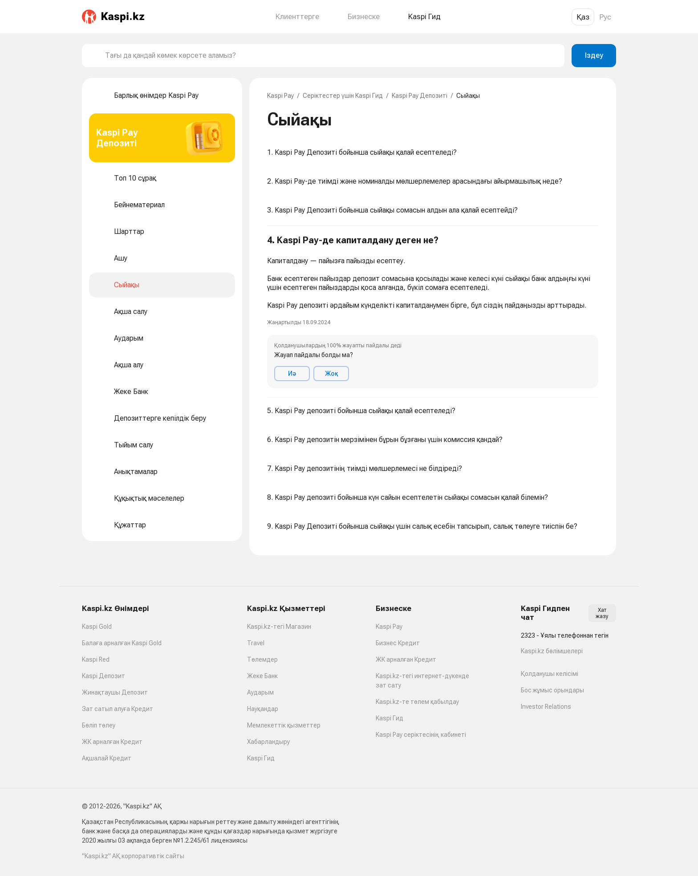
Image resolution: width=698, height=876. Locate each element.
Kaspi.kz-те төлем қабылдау (417, 701)
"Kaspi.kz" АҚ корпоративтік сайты (133, 856)
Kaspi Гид (261, 758)
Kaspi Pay (280, 95)
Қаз (582, 16)
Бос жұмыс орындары (552, 690)
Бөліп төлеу (98, 725)
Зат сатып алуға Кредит (117, 708)
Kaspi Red (96, 659)
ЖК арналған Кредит (112, 741)
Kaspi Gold (97, 626)
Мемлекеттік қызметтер (284, 725)
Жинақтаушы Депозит (115, 692)
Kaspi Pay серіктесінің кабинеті (421, 734)
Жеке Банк (262, 675)
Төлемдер (262, 659)
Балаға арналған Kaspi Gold (122, 643)
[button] (432, 312)
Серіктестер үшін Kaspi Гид (343, 95)
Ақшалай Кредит (106, 758)
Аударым (260, 692)
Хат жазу (602, 613)
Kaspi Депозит (103, 675)
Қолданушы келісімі (549, 673)
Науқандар (262, 708)
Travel (255, 643)
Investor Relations (546, 706)
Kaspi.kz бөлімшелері (552, 651)
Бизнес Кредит (398, 643)
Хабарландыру (268, 741)
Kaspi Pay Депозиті (419, 95)
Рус (605, 16)
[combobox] (331, 55)
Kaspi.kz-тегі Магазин (279, 626)
